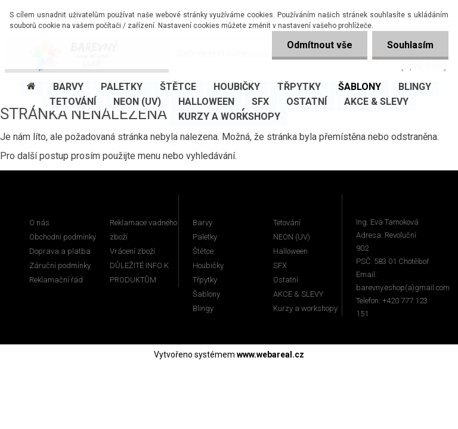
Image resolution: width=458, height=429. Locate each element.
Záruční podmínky (60, 265)
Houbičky (208, 265)
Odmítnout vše (319, 45)
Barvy (202, 222)
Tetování (287, 222)
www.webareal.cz (270, 354)
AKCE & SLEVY (298, 294)
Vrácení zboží (132, 251)
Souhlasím (410, 45)
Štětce (203, 251)
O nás (39, 222)
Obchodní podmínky (62, 236)
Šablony (206, 294)
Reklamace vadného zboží (143, 229)
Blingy (203, 308)
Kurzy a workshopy (305, 308)
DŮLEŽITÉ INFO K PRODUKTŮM (139, 272)
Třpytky (205, 279)
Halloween (290, 251)
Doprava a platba (60, 251)
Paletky (205, 236)
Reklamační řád (56, 279)
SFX (280, 265)
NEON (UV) (291, 236)
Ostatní (285, 279)
